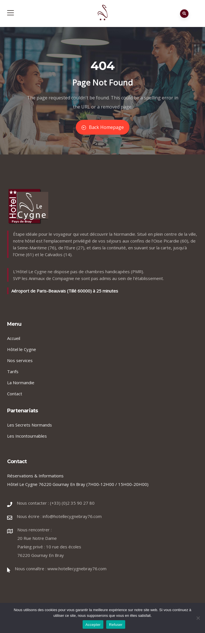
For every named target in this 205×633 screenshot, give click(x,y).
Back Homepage (102, 127)
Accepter (93, 624)
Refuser (115, 624)
